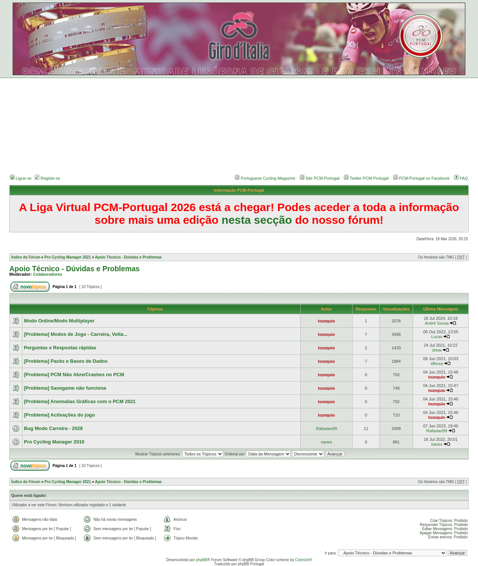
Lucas (436, 336)
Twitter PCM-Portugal (369, 178)
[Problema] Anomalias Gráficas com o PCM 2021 (80, 401)
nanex (326, 442)
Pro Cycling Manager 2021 (67, 257)
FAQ (461, 178)
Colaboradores (47, 274)
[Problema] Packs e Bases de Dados (66, 361)
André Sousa (437, 323)
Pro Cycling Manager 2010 (54, 442)
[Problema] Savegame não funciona (65, 388)
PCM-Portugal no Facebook (424, 178)
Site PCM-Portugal (322, 178)
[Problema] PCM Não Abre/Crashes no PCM (74, 374)
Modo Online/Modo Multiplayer (59, 321)
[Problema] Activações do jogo (59, 415)
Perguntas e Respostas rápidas (60, 347)
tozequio (326, 321)
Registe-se (47, 178)
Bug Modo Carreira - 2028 (53, 428)
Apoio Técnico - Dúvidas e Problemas (128, 257)
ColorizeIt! (303, 560)
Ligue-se (20, 178)
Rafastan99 (326, 428)
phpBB (201, 560)
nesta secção (256, 220)
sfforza (437, 363)
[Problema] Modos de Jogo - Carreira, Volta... (75, 334)
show (437, 350)
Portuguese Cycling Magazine (268, 178)
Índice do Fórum (25, 257)
